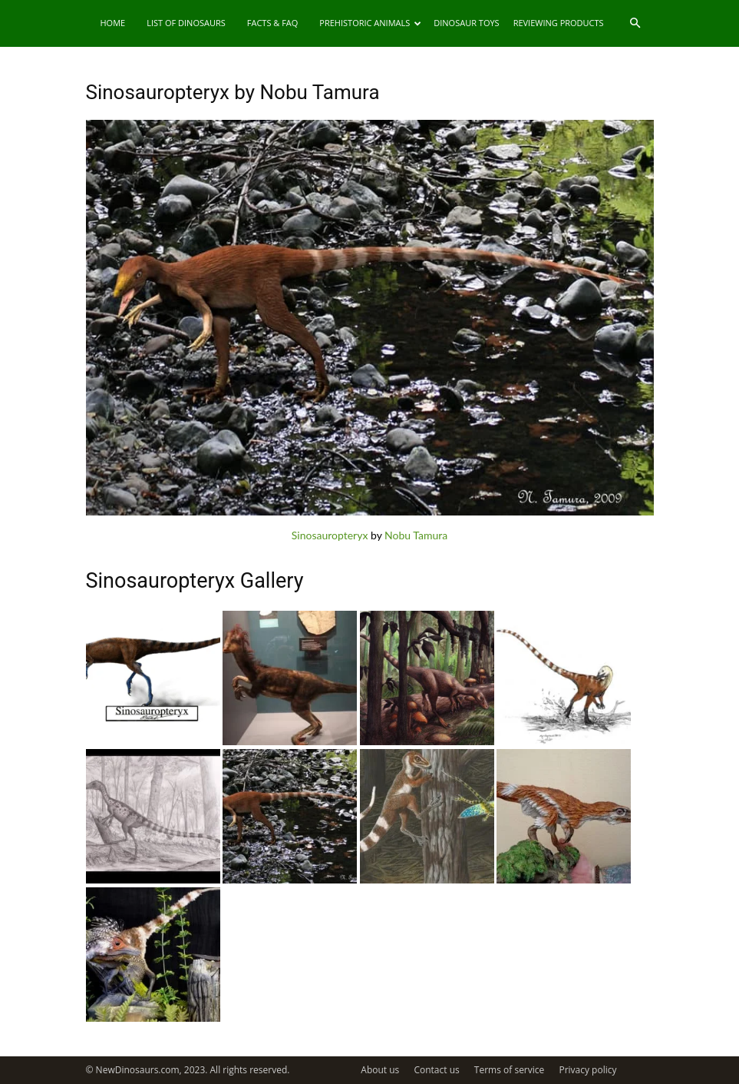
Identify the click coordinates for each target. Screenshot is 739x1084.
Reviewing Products (558, 22)
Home (113, 22)
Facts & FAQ (273, 22)
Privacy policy (587, 1069)
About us (380, 1069)
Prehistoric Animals (370, 22)
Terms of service (509, 1069)
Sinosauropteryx (330, 535)
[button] (635, 23)
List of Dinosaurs (186, 22)
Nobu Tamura (415, 535)
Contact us (436, 1069)
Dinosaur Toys (466, 22)
